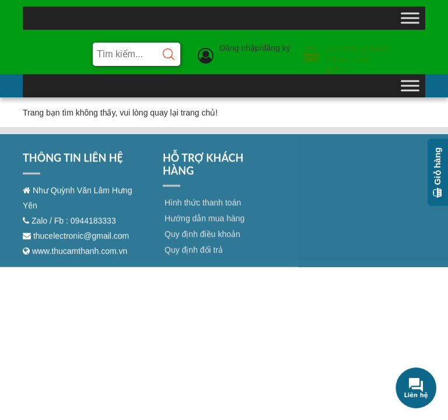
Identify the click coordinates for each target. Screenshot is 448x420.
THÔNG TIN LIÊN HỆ (73, 164)
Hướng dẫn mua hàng (204, 225)
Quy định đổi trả (193, 256)
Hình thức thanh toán (202, 209)
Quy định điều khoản (202, 241)
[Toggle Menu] (410, 17)
